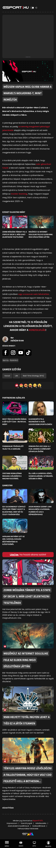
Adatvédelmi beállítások (18, 826)
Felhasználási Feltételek (28, 828)
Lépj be (14, 554)
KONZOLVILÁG (37, 330)
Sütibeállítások (38, 826)
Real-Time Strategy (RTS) (33, 376)
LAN (16, 376)
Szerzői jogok (26, 823)
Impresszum (12, 823)
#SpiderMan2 (14, 360)
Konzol (7, 376)
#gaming (6, 360)
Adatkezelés (40, 823)
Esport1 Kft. (38, 820)
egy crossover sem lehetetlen (33, 294)
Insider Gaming (19, 194)
